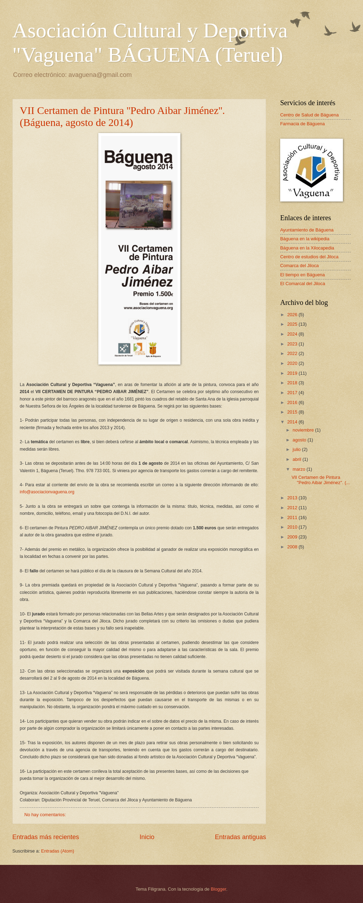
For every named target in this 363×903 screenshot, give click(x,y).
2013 (293, 497)
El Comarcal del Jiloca (302, 283)
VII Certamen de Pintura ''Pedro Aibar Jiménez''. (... (320, 480)
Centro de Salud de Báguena (309, 115)
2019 (293, 373)
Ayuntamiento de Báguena (307, 230)
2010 (293, 527)
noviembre (304, 430)
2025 (293, 324)
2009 (293, 537)
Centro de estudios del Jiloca (309, 256)
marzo (299, 469)
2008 (293, 546)
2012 (293, 507)
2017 (293, 392)
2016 (293, 402)
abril (297, 459)
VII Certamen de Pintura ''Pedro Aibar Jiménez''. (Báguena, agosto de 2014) (122, 116)
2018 (293, 382)
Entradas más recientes (45, 837)
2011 (293, 517)
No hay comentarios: (45, 814)
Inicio (147, 837)
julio (297, 449)
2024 (293, 334)
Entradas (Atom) (57, 851)
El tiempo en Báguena (302, 274)
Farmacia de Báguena (302, 123)
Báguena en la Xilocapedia (307, 248)
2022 (293, 353)
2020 (293, 363)
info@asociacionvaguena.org (47, 491)
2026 (293, 314)
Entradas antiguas (240, 837)
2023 (293, 344)
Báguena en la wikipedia (305, 238)
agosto (300, 440)
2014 (293, 422)
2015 (293, 412)
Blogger (218, 889)
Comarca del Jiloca (299, 265)
